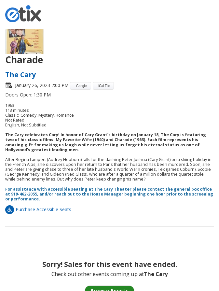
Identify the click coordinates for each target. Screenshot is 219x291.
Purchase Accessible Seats (38, 209)
